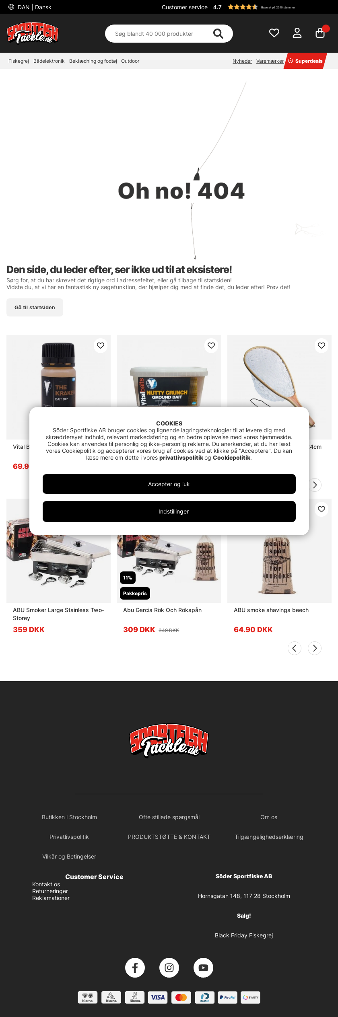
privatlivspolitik (181, 457)
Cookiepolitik (231, 457)
